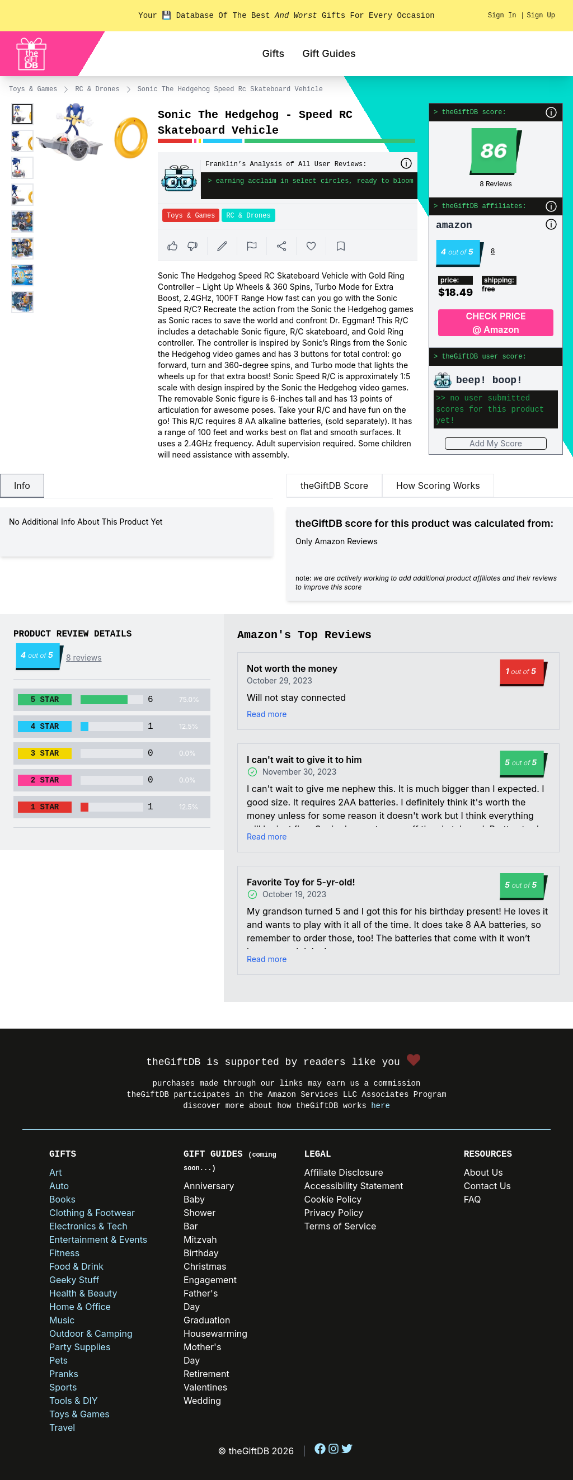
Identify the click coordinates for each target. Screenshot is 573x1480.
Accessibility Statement (353, 1185)
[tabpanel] (136, 532)
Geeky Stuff (74, 1279)
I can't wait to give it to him (304, 759)
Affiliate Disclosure (343, 1172)
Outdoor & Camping (91, 1333)
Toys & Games (33, 89)
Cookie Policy (333, 1199)
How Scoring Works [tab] (438, 485)
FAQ (472, 1199)
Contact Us (487, 1185)
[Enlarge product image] (22, 114)
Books (62, 1199)
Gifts (273, 53)
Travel (62, 1427)
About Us (483, 1172)
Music (61, 1320)
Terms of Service (340, 1226)
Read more (266, 714)
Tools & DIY (73, 1400)
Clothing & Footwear (92, 1212)
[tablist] (136, 486)
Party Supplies (79, 1346)
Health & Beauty (83, 1293)
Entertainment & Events (98, 1239)
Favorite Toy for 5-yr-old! (301, 882)
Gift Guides (328, 53)
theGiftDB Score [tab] (334, 485)
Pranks (63, 1373)
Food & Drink (76, 1266)
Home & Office (80, 1306)
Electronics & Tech (88, 1226)
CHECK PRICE (495, 323)
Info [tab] (22, 485)
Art (55, 1172)
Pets (58, 1360)
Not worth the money (292, 668)
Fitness (64, 1253)
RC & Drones (97, 89)
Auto (59, 1185)
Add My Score (495, 443)
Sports (63, 1387)
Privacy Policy (334, 1212)
